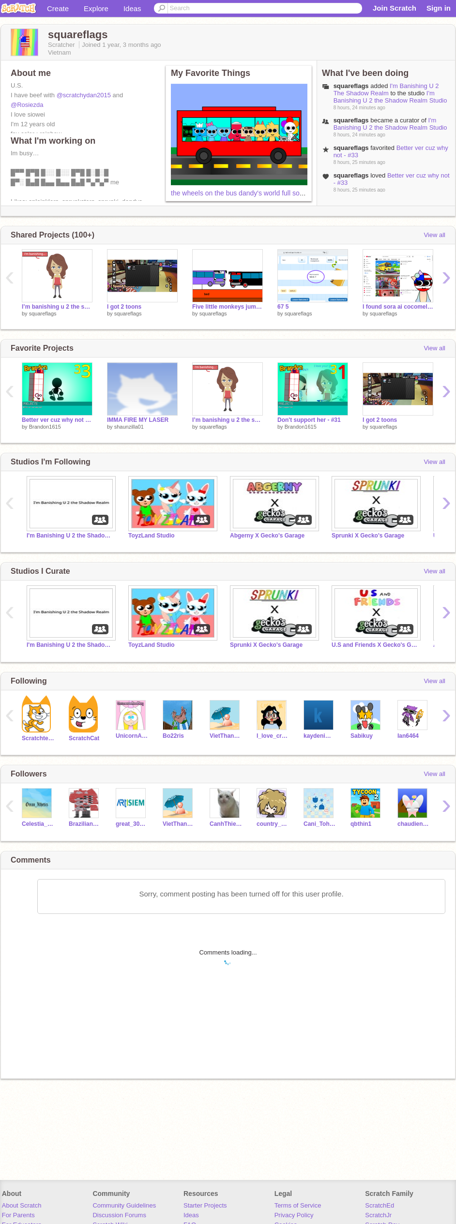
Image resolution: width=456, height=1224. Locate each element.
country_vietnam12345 (273, 824)
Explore (96, 8)
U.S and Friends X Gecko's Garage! (375, 645)
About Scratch (22, 1205)
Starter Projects (205, 1205)
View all (434, 235)
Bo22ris (173, 735)
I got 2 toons (124, 306)
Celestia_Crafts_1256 (38, 824)
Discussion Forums (119, 1215)
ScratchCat (84, 738)
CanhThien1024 (226, 824)
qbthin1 (360, 824)
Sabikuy (361, 735)
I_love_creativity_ (273, 735)
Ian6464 (408, 735)
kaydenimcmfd (320, 735)
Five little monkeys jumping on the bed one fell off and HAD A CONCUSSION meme (227, 306)
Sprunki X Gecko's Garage (368, 535)
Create (58, 8)
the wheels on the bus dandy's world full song (239, 193)
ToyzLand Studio (151, 535)
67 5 (283, 306)
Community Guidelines (124, 1205)
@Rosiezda (27, 104)
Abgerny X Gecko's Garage (267, 535)
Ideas (132, 8)
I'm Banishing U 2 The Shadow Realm (386, 89)
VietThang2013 (226, 735)
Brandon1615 (45, 427)
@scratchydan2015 (84, 95)
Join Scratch (394, 8)
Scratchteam (38, 738)
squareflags (351, 86)
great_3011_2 (132, 824)
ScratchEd (379, 1205)
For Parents (18, 1215)
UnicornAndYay (132, 735)
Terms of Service (297, 1205)
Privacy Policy (294, 1215)
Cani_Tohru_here (320, 824)
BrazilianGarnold (85, 824)
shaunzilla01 (129, 427)
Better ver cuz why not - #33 (57, 420)
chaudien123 (413, 824)
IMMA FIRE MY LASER (137, 420)
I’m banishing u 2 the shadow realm (57, 306)
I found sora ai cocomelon (398, 306)
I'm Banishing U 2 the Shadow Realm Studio (390, 97)
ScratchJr (378, 1215)
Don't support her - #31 (309, 420)
